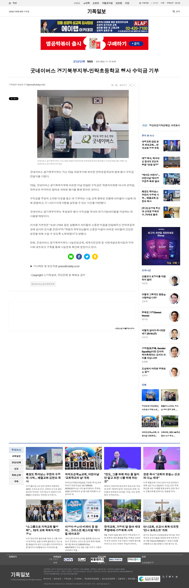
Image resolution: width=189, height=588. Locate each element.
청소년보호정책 (108, 578)
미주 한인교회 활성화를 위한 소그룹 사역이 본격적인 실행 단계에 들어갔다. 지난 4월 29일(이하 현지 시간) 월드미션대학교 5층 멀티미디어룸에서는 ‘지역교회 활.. (44, 543)
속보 (144, 125)
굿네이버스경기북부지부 (44, 284)
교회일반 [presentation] (16, 456)
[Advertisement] (160, 101)
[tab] (16, 456)
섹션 (13, 3)
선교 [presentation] (16, 468)
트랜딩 (77, 3)
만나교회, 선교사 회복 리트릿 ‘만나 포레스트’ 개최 (161, 528)
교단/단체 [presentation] (16, 462)
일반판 (155, 3)
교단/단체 (79, 61)
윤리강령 (131, 578)
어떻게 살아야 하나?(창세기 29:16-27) (153, 332)
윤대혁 (86, 3)
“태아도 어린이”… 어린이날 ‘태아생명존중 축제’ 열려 (151, 178)
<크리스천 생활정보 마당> (124, 328)
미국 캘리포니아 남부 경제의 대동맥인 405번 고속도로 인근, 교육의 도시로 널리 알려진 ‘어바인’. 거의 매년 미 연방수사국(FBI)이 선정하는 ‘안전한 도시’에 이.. (44, 490)
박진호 (145, 283)
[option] (151, 401)
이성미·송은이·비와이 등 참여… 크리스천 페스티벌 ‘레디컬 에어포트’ (82, 530)
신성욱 (145, 301)
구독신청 (170, 3)
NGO (90, 61)
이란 (127, 3)
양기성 (145, 319)
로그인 (177, 3)
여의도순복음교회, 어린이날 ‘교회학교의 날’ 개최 (82, 476)
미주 (162, 3)
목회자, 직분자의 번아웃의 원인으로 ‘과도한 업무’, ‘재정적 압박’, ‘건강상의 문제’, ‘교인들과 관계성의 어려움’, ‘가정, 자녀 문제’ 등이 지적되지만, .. (122, 490)
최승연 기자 (22, 84)
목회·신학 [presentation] (16, 475)
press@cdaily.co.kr (36, 84)
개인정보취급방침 (91, 578)
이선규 (145, 337)
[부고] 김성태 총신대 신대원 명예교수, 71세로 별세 (151, 211)
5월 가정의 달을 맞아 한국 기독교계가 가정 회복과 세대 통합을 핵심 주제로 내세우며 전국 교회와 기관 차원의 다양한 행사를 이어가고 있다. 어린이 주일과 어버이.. (122, 539)
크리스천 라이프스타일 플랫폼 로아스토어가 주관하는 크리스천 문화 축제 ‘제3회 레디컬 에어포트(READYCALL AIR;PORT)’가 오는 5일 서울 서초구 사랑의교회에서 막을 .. (83, 544)
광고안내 (57, 578)
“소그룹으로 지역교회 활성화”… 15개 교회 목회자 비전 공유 (43, 530)
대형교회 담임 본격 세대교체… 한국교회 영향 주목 (150, 145)
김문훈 (119, 3)
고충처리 (121, 578)
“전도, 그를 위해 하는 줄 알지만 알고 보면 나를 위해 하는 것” (121, 477)
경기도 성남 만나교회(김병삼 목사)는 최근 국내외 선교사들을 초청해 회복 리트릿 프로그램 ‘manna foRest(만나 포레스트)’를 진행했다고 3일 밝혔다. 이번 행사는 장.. (161, 539)
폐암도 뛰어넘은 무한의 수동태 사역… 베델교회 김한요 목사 (150, 196)
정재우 (145, 375)
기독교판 (145, 3)
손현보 (96, 3)
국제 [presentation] (16, 481)
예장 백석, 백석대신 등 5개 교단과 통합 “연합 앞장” (150, 161)
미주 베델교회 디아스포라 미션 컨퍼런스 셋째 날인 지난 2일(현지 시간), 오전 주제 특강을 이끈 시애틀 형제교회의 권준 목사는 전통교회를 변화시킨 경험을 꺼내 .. (161, 487)
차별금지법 (107, 3)
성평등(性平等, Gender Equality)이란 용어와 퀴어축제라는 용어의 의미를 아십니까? (154, 353)
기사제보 (78, 578)
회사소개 (47, 578)
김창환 (145, 361)
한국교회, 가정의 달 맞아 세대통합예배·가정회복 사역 (122, 528)
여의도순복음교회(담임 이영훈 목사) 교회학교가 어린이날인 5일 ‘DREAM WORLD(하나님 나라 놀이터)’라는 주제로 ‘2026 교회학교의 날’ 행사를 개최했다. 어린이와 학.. (83, 488)
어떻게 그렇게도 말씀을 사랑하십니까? (154, 296)
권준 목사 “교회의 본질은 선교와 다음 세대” (161, 476)
